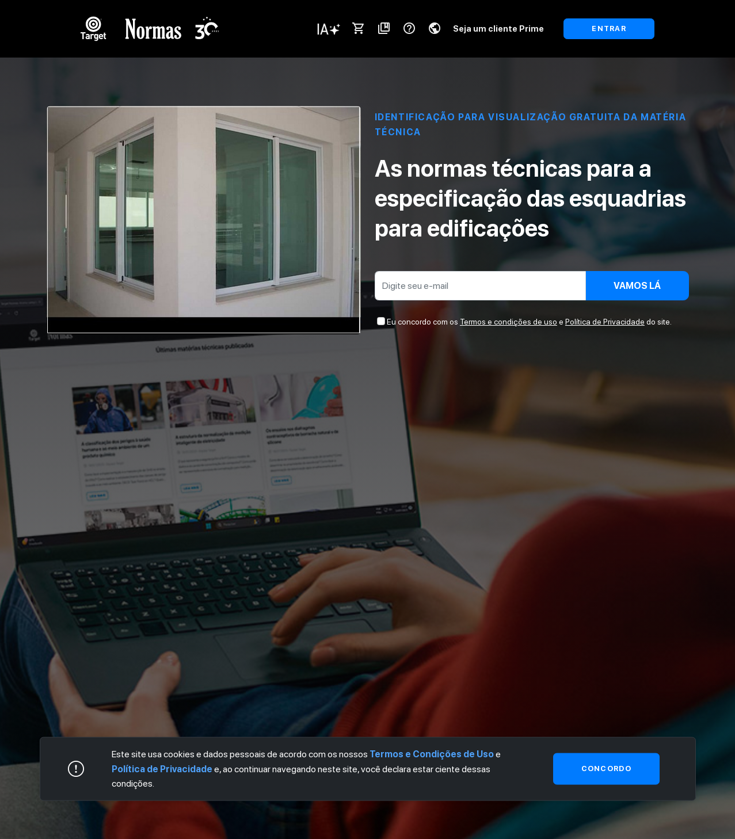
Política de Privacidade (605, 321)
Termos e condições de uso (508, 321)
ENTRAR (609, 28)
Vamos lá (637, 285)
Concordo (606, 768)
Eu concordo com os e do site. (529, 321)
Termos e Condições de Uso (432, 754)
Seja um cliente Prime (498, 28)
